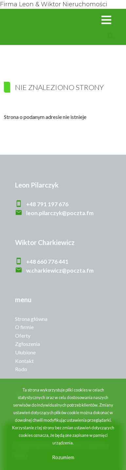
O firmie (24, 327)
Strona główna (31, 319)
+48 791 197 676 (47, 204)
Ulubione (25, 352)
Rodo (21, 369)
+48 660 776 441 (47, 261)
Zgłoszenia (27, 344)
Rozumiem (63, 457)
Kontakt (24, 361)
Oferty (22, 335)
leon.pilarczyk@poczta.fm (60, 213)
